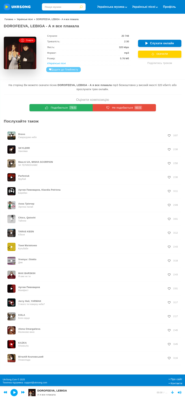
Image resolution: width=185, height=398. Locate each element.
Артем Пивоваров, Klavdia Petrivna (39, 189)
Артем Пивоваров (29, 287)
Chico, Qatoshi (27, 217)
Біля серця (24, 318)
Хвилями (23, 151)
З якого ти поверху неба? (31, 304)
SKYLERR (24, 148)
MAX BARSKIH (26, 273)
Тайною (22, 221)
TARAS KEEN (26, 231)
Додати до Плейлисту (63, 69)
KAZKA (22, 342)
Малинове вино (26, 332)
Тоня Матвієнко (27, 245)
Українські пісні (145, 6)
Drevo (21, 134)
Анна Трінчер (26, 203)
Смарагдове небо (27, 137)
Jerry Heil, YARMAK (29, 301)
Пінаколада (24, 360)
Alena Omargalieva (29, 329)
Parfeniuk (23, 176)
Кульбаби (23, 248)
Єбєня (21, 234)
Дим (20, 262)
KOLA (21, 315)
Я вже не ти (24, 276)
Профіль (169, 6)
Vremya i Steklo (27, 259)
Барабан (22, 193)
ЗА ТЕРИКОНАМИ (27, 165)
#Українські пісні (56, 63)
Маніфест (23, 290)
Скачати (160, 54)
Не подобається (124, 107)
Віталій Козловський (30, 356)
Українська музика (112, 6)
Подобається (61, 107)
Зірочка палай (25, 207)
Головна (9, 19)
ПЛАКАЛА (23, 346)
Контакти (176, 383)
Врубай (22, 179)
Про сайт (176, 379)
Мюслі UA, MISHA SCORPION (35, 162)
